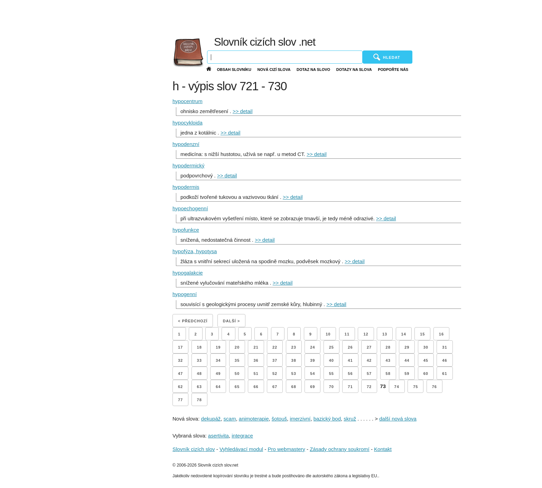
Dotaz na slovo (313, 69)
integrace (242, 436)
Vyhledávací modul (241, 449)
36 (255, 360)
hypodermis (185, 187)
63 (199, 387)
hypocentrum (187, 101)
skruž (350, 419)
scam (230, 419)
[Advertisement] (372, 17)
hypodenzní (185, 144)
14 (403, 334)
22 (274, 347)
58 (388, 373)
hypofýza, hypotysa (194, 251)
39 (312, 360)
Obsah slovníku (234, 69)
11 (347, 334)
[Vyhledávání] (285, 57)
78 (199, 400)
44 (406, 360)
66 (255, 387)
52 (274, 373)
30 (425, 347)
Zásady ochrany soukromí (340, 449)
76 (434, 387)
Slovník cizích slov (193, 449)
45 (425, 360)
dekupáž (211, 419)
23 (293, 347)
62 (180, 387)
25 (331, 347)
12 (365, 334)
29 (406, 347)
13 (384, 334)
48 (199, 373)
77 (180, 400)
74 (396, 387)
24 (312, 347)
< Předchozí (192, 321)
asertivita (218, 436)
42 (369, 360)
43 (388, 360)
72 (369, 387)
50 (237, 373)
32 (180, 360)
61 (444, 373)
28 (388, 347)
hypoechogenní (190, 208)
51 (255, 373)
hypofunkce (185, 230)
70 (331, 387)
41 (350, 360)
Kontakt (383, 449)
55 (331, 373)
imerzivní (300, 419)
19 (218, 347)
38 (293, 360)
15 (422, 334)
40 (331, 360)
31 (444, 347)
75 (415, 387)
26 (350, 347)
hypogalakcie (187, 273)
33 (199, 360)
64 (218, 387)
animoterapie (254, 419)
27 (369, 347)
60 (425, 373)
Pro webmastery (286, 449)
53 (293, 373)
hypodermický (188, 165)
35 (237, 360)
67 (274, 387)
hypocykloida (187, 123)
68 (293, 387)
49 (218, 373)
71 (350, 387)
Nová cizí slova (274, 69)
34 (218, 360)
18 (199, 347)
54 (312, 373)
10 (328, 334)
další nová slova (398, 419)
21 (255, 347)
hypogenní (184, 294)
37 (274, 360)
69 (312, 387)
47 (180, 373)
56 (350, 373)
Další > (231, 321)
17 (180, 347)
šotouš (279, 419)
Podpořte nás (393, 69)
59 (406, 373)
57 (369, 373)
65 (237, 387)
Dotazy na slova (354, 69)
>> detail (243, 111)
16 (441, 334)
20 (237, 347)
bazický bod (327, 419)
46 (444, 360)
